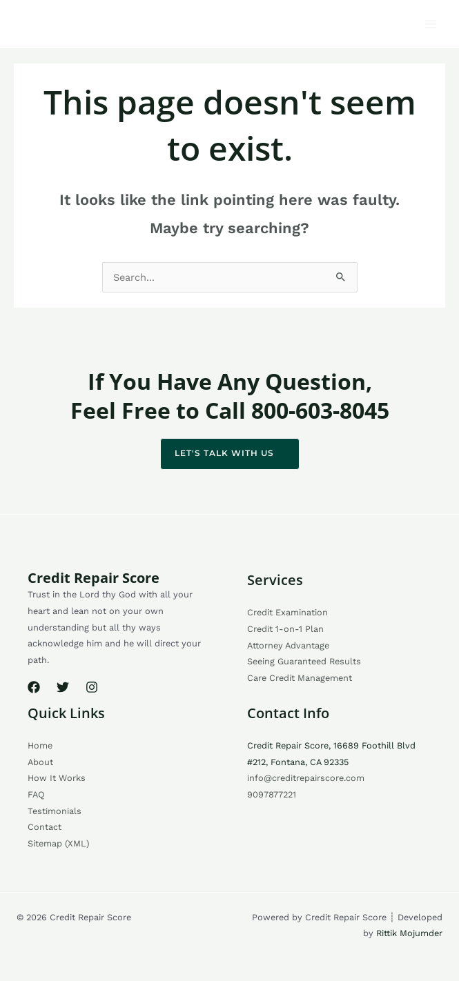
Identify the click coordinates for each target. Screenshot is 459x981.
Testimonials (54, 811)
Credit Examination (287, 612)
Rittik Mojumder (409, 933)
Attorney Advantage (288, 645)
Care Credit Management (299, 678)
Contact (44, 827)
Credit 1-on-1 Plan (285, 629)
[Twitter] (63, 687)
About (40, 762)
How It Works (57, 778)
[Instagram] (92, 687)
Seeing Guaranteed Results (304, 661)
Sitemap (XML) (58, 843)
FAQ (36, 794)
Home (40, 745)
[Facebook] (34, 687)
